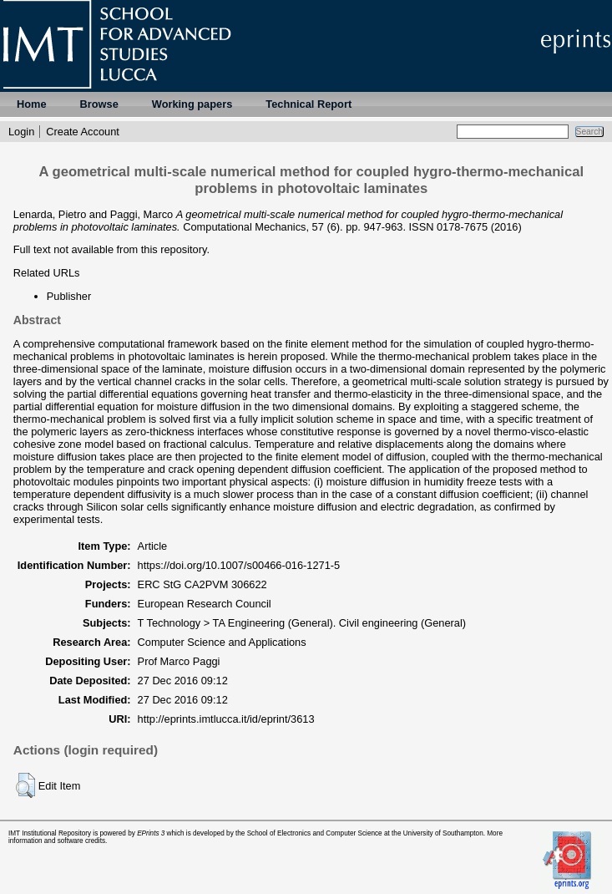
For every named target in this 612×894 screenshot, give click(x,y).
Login (21, 131)
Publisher (69, 296)
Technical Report (309, 104)
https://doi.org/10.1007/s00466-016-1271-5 (239, 565)
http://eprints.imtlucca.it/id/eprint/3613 (226, 719)
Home (32, 104)
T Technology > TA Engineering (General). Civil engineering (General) (302, 623)
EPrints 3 (150, 833)
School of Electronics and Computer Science (314, 833)
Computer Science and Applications (222, 642)
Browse (99, 104)
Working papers (192, 104)
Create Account (82, 131)
